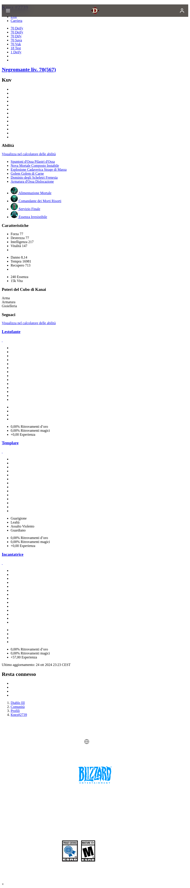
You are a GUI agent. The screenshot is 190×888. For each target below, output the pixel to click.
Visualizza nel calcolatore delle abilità (29, 154)
